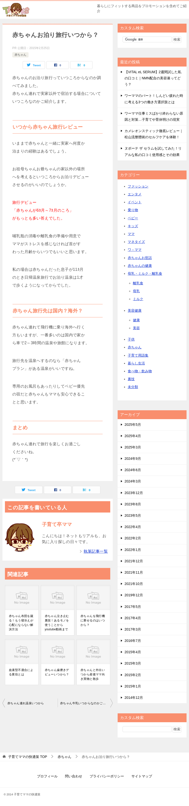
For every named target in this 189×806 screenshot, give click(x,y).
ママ (131, 234)
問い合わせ (73, 776)
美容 (136, 328)
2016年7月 (133, 641)
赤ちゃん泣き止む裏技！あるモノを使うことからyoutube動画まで (57, 622)
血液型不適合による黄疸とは (21, 672)
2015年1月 (133, 686)
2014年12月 (134, 698)
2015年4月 (133, 652)
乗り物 (133, 210)
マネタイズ (136, 242)
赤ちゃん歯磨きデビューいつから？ (57, 672)
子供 (131, 339)
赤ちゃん (20, 54)
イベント (135, 202)
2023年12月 (134, 493)
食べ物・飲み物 (140, 371)
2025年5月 (133, 425)
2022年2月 (133, 538)
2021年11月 (134, 572)
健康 (136, 320)
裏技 (131, 379)
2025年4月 (133, 436)
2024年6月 (133, 470)
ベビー (133, 218)
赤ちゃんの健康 (140, 266)
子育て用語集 (138, 355)
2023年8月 (133, 504)
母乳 (136, 291)
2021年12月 (134, 561)
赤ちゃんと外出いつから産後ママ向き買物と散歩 (92, 674)
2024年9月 (133, 459)
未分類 (133, 387)
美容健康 (135, 310)
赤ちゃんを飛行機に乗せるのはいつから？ (92, 620)
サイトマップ (141, 776)
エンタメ (135, 194)
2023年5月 (133, 515)
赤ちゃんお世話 (140, 258)
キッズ (133, 226)
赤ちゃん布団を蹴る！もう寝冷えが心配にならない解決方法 (21, 622)
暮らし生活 (136, 363)
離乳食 (138, 283)
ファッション (138, 186)
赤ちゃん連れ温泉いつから (25, 703)
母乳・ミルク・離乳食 (145, 273)
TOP (27, 757)
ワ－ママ (135, 250)
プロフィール (47, 776)
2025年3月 (133, 447)
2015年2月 (133, 675)
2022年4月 (133, 527)
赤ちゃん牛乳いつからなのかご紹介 (84, 703)
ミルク (138, 299)
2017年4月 (133, 618)
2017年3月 (133, 629)
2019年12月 (134, 595)
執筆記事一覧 (96, 551)
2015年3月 (133, 663)
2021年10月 (134, 584)
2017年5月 (133, 607)
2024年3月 (133, 481)
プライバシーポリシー (107, 776)
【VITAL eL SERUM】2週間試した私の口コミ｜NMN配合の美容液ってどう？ (153, 78)
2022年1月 (133, 550)
